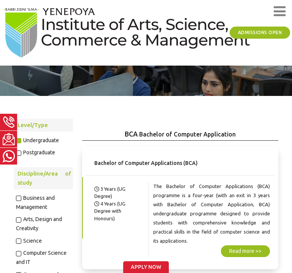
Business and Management (35, 202)
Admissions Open (260, 32)
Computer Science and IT (41, 257)
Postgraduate (39, 152)
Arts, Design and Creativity (39, 223)
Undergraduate (41, 140)
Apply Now (146, 267)
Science (32, 241)
